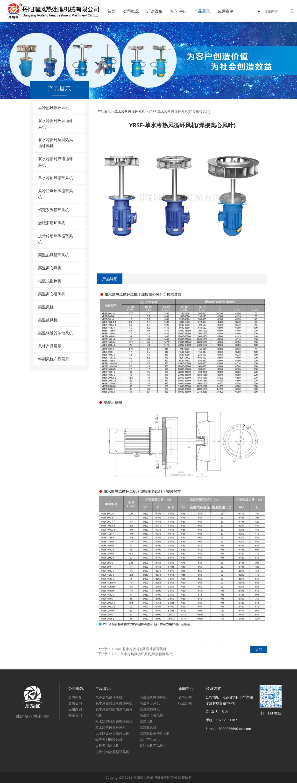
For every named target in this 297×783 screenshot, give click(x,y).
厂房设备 (155, 11)
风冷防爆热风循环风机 (55, 193)
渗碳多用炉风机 (51, 222)
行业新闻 (185, 703)
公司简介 (75, 697)
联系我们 (75, 715)
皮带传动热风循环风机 (55, 239)
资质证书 (75, 703)
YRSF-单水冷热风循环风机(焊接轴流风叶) (142, 654)
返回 (258, 649)
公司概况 (131, 11)
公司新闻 (185, 697)
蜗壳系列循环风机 (53, 209)
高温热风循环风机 (53, 255)
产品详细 (110, 278)
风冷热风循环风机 (53, 107)
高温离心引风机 (51, 294)
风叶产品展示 (49, 346)
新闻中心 (178, 11)
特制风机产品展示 (53, 359)
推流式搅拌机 (49, 281)
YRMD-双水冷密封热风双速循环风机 (139, 649)
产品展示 (202, 11)
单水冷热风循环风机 (55, 177)
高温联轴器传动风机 (55, 333)
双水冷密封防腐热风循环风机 (55, 142)
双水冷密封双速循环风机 (55, 161)
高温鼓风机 (47, 320)
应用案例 (225, 11)
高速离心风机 (49, 268)
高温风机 (46, 307)
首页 (111, 11)
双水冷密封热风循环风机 (55, 123)
